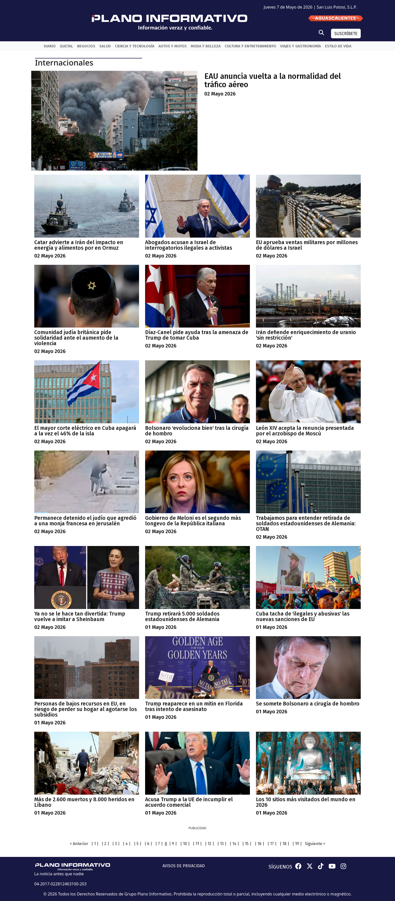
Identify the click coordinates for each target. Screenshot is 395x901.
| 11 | (197, 843)
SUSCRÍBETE (345, 33)
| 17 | (272, 843)
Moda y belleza (206, 46)
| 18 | (284, 843)
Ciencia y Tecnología (134, 46)
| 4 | (126, 843)
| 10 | (185, 843)
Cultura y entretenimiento (250, 46)
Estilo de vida (338, 46)
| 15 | (246, 843)
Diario (50, 46)
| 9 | (173, 843)
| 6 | (148, 843)
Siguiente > (315, 843)
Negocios (86, 46)
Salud (105, 46)
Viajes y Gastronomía (300, 46)
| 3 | (116, 843)
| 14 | (234, 843)
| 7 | (159, 843)
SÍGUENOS (280, 866)
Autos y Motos (172, 46)
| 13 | (221, 843)
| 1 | (94, 843)
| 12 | (209, 843)
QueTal (66, 46)
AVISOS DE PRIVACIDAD (183, 865)
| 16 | (259, 843)
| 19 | (297, 843)
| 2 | (105, 843)
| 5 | (137, 843)
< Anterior (79, 843)
